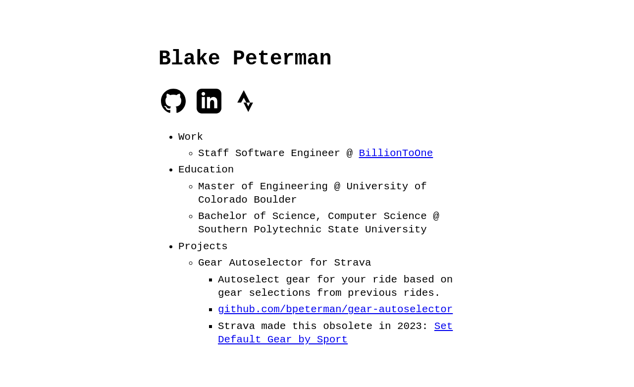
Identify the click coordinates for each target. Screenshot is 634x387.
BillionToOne (396, 152)
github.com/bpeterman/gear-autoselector (335, 308)
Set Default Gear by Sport (335, 331)
